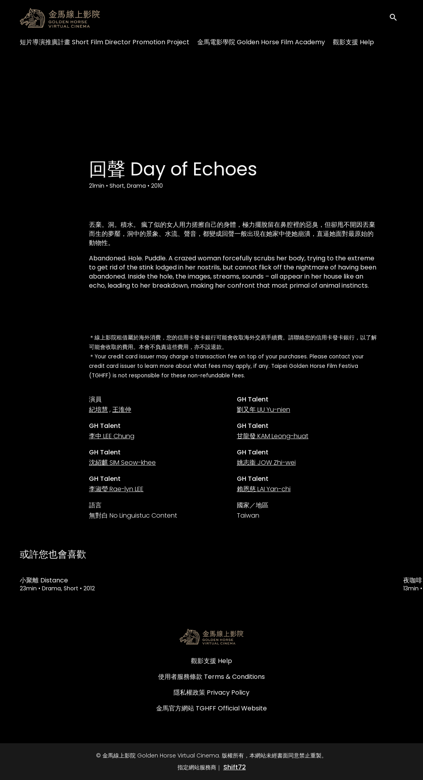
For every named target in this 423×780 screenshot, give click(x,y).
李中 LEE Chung (111, 436)
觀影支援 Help (353, 42)
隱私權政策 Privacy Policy (211, 692)
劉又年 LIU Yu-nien (263, 409)
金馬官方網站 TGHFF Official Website (211, 708)
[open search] (396, 17)
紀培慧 (98, 409)
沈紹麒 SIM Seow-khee (122, 462)
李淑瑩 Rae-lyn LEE (116, 489)
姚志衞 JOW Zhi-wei (266, 462)
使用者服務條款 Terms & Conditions (211, 676)
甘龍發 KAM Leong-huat (272, 436)
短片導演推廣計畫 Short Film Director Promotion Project (104, 42)
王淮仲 (121, 409)
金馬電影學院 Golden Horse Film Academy (261, 42)
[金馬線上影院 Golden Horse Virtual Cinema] (211, 636)
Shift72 (234, 767)
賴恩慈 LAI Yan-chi (264, 489)
